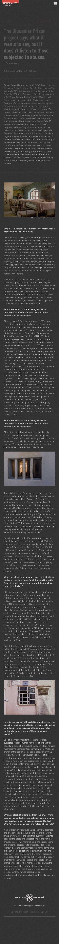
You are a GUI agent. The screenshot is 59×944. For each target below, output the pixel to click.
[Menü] (55, 3)
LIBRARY (44, 912)
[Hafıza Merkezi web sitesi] (29, 898)
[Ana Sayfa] (11, 3)
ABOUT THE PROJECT (19, 912)
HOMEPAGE (34, 912)
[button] (29, 199)
